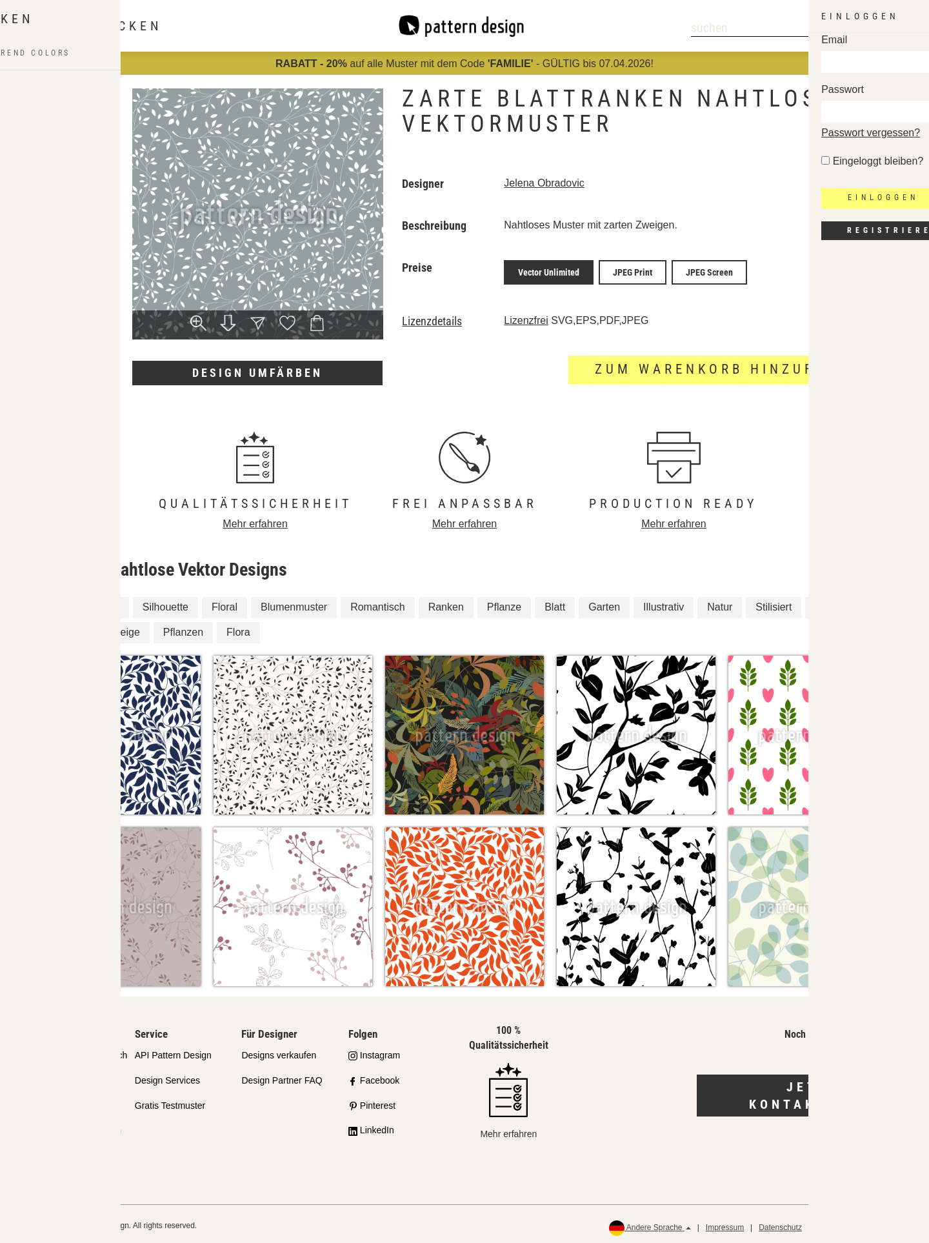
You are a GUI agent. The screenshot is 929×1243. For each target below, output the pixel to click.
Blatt (554, 603)
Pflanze (504, 603)
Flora (238, 628)
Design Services (167, 1076)
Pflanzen (183, 628)
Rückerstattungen (878, 1224)
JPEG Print (632, 270)
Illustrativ (663, 603)
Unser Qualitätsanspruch (77, 1051)
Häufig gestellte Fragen (74, 1127)
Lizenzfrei (526, 316)
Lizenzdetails (432, 317)
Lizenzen (46, 1101)
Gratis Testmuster (170, 1101)
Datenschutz (780, 1224)
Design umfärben (257, 372)
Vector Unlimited (548, 270)
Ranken (446, 603)
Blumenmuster (294, 603)
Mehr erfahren (255, 519)
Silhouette (165, 603)
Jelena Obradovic (544, 182)
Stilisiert (773, 603)
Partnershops (54, 1076)
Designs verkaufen (278, 1051)
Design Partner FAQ (281, 1076)
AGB (824, 1224)
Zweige (123, 628)
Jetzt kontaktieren (813, 1091)
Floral (224, 603)
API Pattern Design (173, 1051)
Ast (112, 603)
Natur (719, 603)
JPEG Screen (709, 270)
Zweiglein (837, 603)
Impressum (725, 1224)
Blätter (68, 628)
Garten (604, 603)
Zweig (67, 603)
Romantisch (377, 603)
